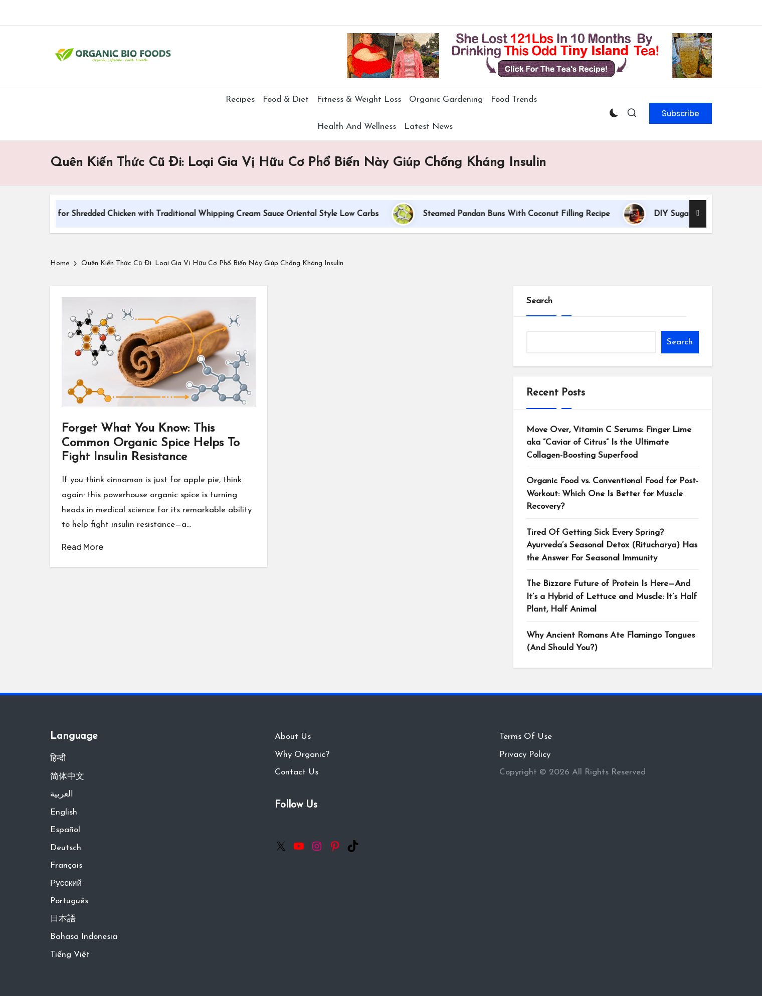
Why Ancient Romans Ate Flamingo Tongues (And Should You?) (610, 642)
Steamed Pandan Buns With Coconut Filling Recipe (531, 214)
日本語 (63, 919)
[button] (680, 113)
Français (66, 865)
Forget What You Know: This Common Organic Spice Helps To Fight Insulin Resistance (151, 443)
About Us (293, 736)
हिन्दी (58, 758)
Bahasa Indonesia (83, 936)
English (63, 812)
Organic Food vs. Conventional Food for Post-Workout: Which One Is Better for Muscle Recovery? (612, 494)
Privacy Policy (524, 754)
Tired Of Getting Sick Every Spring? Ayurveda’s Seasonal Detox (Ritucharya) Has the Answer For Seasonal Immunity (611, 545)
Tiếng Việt (70, 954)
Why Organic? (302, 754)
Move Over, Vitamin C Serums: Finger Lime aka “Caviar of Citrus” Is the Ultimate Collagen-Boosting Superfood (608, 443)
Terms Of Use (525, 736)
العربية (61, 794)
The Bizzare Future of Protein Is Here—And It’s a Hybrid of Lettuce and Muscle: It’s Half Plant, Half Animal (611, 596)
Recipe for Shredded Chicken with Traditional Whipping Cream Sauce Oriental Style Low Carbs (220, 214)
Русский (66, 883)
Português (69, 901)
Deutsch (65, 848)
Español (65, 830)
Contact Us (296, 772)
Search (539, 301)
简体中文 (67, 776)
